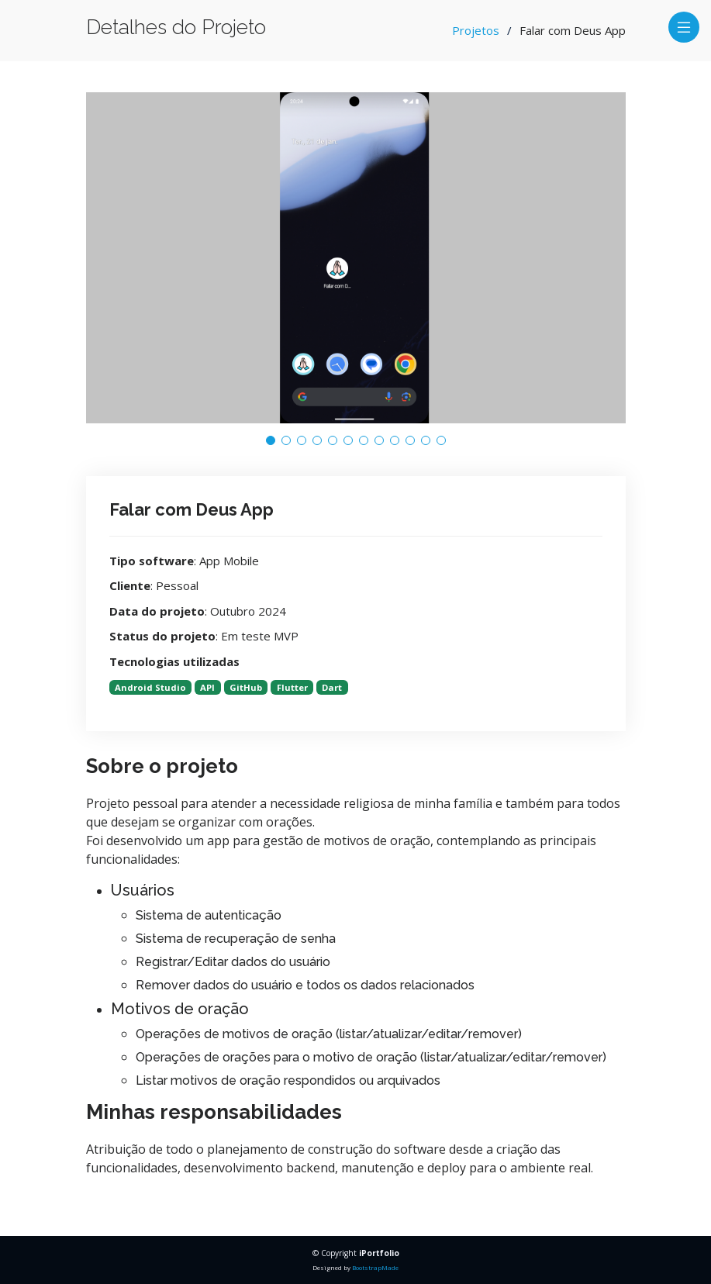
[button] (270, 440)
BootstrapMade (375, 1267)
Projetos (475, 30)
